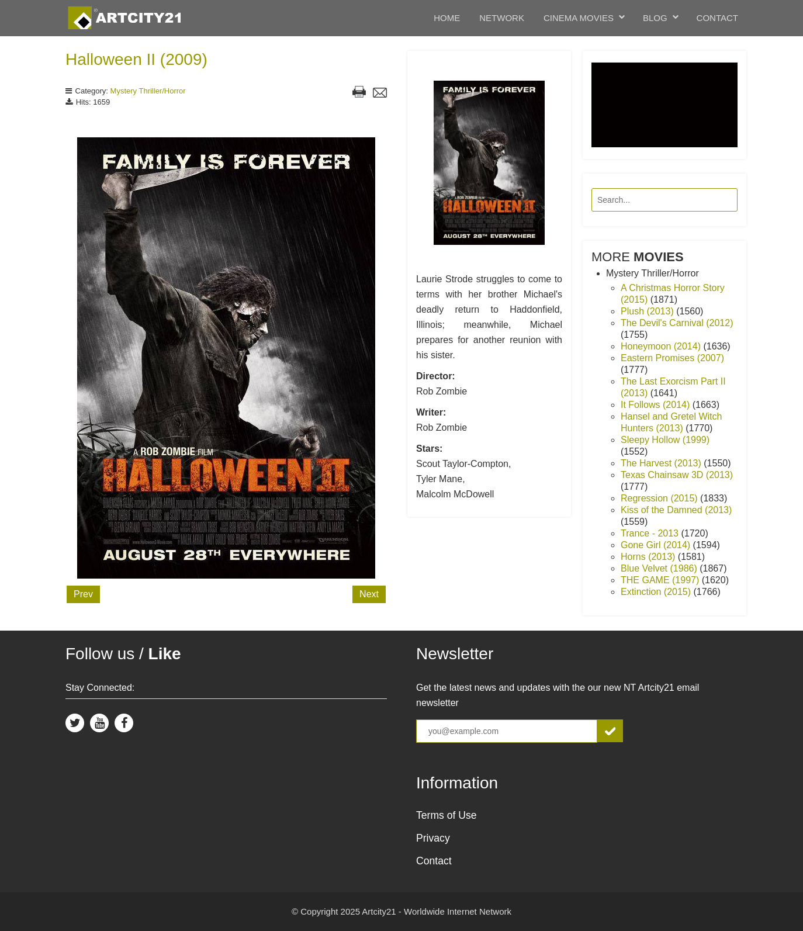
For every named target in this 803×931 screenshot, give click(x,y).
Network (501, 18)
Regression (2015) (660, 498)
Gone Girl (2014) (657, 545)
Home (447, 18)
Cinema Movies (579, 18)
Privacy (433, 838)
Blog (655, 18)
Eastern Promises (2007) (672, 358)
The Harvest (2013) (662, 463)
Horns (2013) (649, 557)
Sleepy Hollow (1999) (665, 440)
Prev (83, 594)
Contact (717, 18)
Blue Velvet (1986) (660, 568)
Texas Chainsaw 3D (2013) (677, 475)
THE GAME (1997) (661, 580)
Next (369, 594)
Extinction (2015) (657, 592)
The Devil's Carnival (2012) (677, 323)
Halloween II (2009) (136, 59)
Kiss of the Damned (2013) (676, 510)
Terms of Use (446, 815)
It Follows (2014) (657, 405)
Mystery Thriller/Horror (148, 90)
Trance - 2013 (651, 533)
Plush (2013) (648, 311)
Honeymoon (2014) (662, 346)
